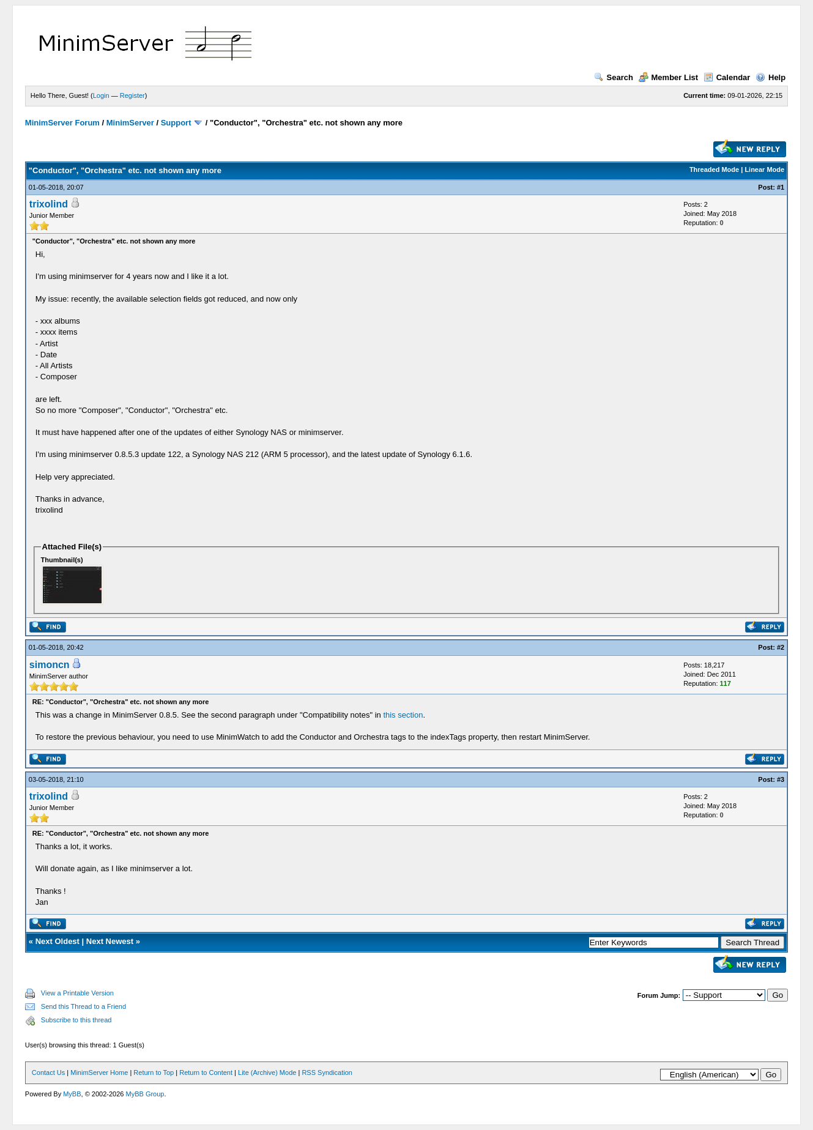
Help (770, 77)
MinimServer (130, 122)
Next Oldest (57, 941)
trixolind (48, 204)
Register (132, 95)
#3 (780, 779)
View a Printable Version (77, 993)
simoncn (49, 665)
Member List (669, 77)
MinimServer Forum (62, 122)
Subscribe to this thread (76, 1020)
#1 (780, 187)
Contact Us (48, 1072)
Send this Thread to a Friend (83, 1006)
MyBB (72, 1094)
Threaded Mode (714, 169)
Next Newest (109, 941)
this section (403, 714)
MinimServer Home (99, 1072)
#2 (780, 647)
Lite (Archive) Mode (267, 1072)
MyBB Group (144, 1094)
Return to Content (205, 1072)
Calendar (727, 77)
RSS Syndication (327, 1072)
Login (101, 95)
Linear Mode (764, 169)
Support (176, 122)
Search (613, 77)
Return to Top (153, 1072)
